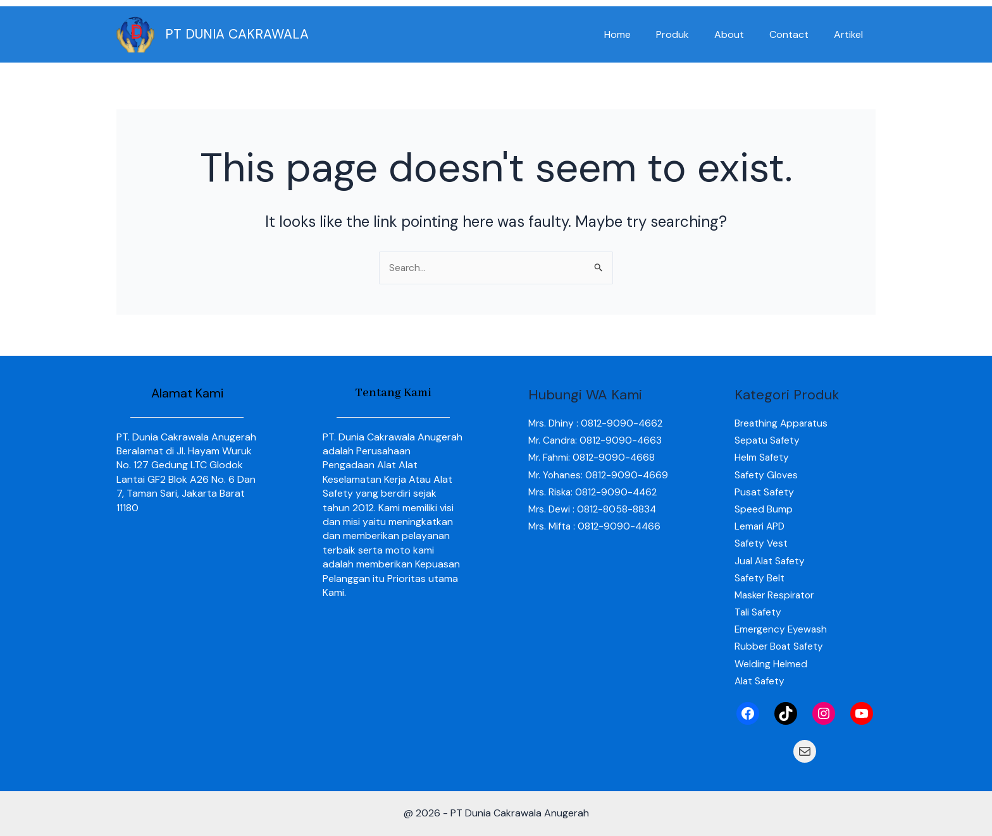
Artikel (850, 34)
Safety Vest (762, 543)
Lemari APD (761, 526)
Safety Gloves (767, 475)
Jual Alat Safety (771, 560)
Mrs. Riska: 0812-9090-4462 (595, 509)
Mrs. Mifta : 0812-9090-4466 (596, 543)
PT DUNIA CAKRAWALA (237, 34)
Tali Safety (759, 612)
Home (640, 34)
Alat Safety (760, 681)
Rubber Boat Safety (780, 646)
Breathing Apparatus (783, 423)
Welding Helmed (771, 663)
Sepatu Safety (768, 440)
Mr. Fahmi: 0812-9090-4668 (593, 457)
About (742, 34)
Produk (690, 34)
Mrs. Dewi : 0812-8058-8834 (593, 526)
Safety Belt (760, 578)
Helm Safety (762, 457)
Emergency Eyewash (782, 629)
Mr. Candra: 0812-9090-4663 (597, 440)
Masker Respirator (777, 595)
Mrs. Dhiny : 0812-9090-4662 (597, 423)
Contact (796, 34)
